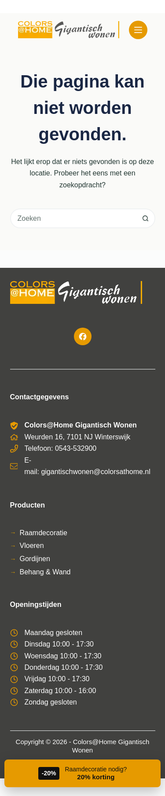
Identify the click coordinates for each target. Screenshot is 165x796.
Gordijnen (35, 558)
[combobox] (73, 218)
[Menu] (138, 30)
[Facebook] (83, 336)
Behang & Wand (45, 572)
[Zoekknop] (145, 218)
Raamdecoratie (44, 533)
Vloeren (32, 545)
